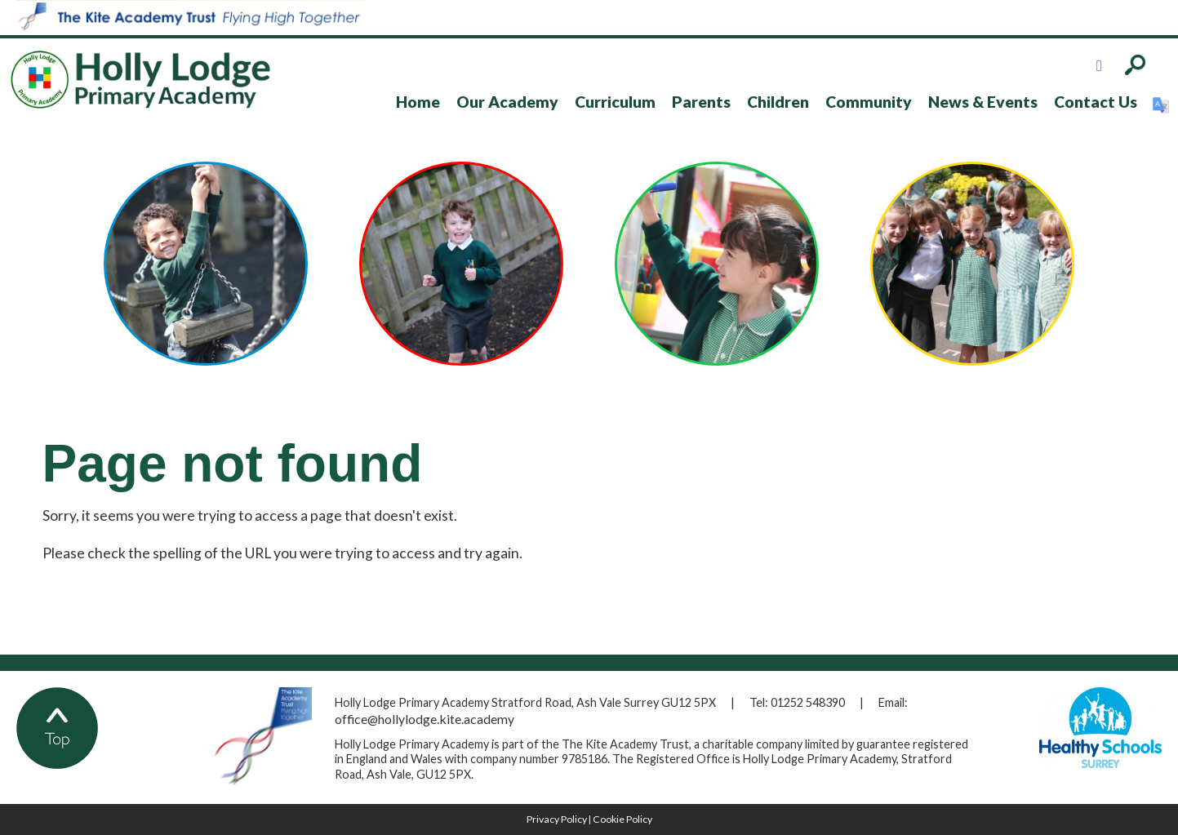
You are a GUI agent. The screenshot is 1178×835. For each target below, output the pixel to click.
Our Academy (507, 101)
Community (868, 101)
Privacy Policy (557, 819)
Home (418, 101)
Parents (701, 101)
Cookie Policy (622, 819)
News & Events (983, 101)
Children (778, 101)
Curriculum (615, 101)
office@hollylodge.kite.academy (424, 718)
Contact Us (1095, 101)
